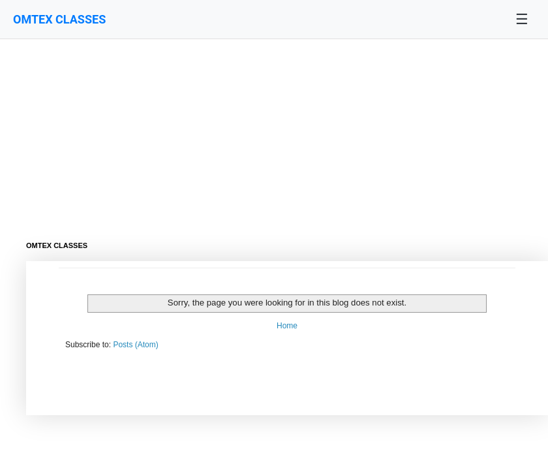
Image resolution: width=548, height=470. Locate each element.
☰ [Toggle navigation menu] (521, 19)
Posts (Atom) (135, 344)
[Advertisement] (261, 130)
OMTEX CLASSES (59, 19)
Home (287, 325)
